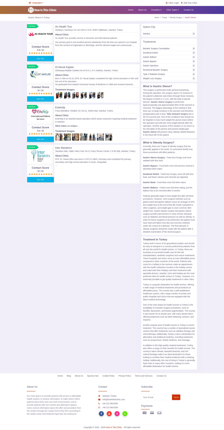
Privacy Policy (125, 376)
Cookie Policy (108, 376)
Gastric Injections (169, 65)
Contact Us (189, 10)
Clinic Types (172, 9)
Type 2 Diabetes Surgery (169, 74)
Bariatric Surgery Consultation (169, 48)
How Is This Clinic (114, 427)
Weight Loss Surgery (169, 78)
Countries (156, 9)
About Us (142, 10)
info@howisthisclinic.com (111, 399)
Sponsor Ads (92, 376)
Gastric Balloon (169, 57)
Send (176, 397)
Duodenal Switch (169, 52)
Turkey (164, 18)
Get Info (40, 58)
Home (130, 10)
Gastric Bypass (169, 61)
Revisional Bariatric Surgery (169, 69)
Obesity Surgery (176, 18)
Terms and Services (144, 376)
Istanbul (169, 33)
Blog (69, 376)
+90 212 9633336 (108, 403)
